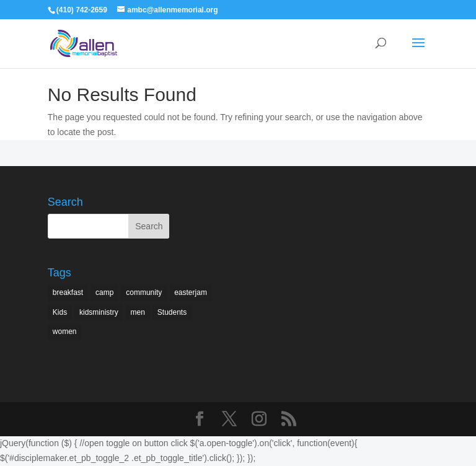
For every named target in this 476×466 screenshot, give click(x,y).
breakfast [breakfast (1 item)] (68, 292)
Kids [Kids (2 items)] (60, 312)
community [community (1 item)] (144, 292)
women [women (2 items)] (65, 331)
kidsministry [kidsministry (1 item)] (98, 312)
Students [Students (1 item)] (172, 312)
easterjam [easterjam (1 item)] (190, 292)
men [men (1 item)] (138, 312)
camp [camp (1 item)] (104, 292)
